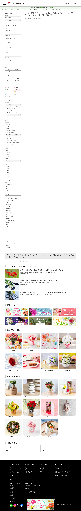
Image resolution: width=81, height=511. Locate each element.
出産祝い (8, 126)
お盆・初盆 (27, 475)
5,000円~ (9, 71)
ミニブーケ (7, 30)
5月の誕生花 (12, 491)
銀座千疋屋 (8, 204)
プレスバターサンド (10, 232)
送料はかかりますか (28, 488)
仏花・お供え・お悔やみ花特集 (61, 475)
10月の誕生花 (12, 498)
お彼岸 (8, 147)
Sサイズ (17, 78)
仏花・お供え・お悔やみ (29, 474)
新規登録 (67, 3)
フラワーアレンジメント (10, 25)
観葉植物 (7, 15)
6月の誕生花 (12, 492)
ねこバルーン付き (11, 116)
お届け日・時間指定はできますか (31, 490)
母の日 (7, 186)
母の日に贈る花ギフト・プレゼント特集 (62, 471)
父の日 (7, 188)
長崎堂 (7, 224)
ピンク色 (16, 87)
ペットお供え (10, 144)
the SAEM (8, 212)
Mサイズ (8, 80)
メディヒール (9, 241)
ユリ (6, 62)
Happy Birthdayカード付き (13, 106)
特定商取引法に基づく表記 (66, 504)
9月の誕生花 (12, 497)
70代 (8, 174)
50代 (8, 170)
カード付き (13, 104)
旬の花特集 (57, 468)
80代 (8, 176)
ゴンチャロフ (9, 210)
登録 (51, 7)
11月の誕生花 (12, 499)
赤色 (7, 87)
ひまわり (7, 57)
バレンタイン (9, 184)
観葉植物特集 (57, 476)
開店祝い (8, 128)
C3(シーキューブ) (10, 214)
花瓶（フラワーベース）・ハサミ (12, 17)
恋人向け (13, 161)
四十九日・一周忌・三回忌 (13, 142)
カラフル (16, 94)
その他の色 (8, 96)
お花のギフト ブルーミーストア (7, 9)
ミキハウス (8, 239)
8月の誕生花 (12, 495)
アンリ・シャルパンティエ (12, 198)
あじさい (7, 44)
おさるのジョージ (10, 200)
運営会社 (58, 504)
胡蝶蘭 (6, 52)
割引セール (57, 469)
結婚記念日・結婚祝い (11, 130)
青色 (7, 94)
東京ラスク (8, 222)
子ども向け (8, 152)
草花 (6, 50)
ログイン (75, 3)
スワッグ (7, 33)
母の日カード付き (11, 108)
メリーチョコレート (10, 243)
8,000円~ (17, 71)
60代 (8, 172)
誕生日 (26, 467)
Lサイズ (17, 80)
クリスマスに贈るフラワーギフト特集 (62, 467)
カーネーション (8, 47)
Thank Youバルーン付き (12, 112)
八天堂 (7, 226)
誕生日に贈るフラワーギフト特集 (61, 472)
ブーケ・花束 (16, 9)
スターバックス (9, 216)
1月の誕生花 (12, 485)
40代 (8, 168)
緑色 (7, 89)
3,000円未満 (8, 69)
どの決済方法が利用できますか (31, 491)
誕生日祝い (8, 124)
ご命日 (8, 136)
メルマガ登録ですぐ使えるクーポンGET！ (38, 7)
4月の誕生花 (12, 490)
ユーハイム (8, 249)
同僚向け (8, 158)
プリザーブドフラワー (10, 38)
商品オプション (8, 102)
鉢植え (6, 28)
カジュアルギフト (10, 132)
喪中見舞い (9, 138)
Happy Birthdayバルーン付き (14, 115)
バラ (6, 55)
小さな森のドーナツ (10, 220)
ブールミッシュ (9, 235)
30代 (8, 166)
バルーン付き (9, 110)
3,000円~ (17, 69)
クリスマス (8, 190)
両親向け (8, 154)
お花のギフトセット (9, 22)
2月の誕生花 (12, 487)
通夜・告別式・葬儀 (11, 140)
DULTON (8, 218)
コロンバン (8, 208)
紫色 (7, 92)
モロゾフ (8, 247)
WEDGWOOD (9, 202)
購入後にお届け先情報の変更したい (31, 492)
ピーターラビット (10, 230)
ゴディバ (8, 206)
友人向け (8, 156)
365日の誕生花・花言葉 (59, 474)
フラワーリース (8, 35)
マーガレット (8, 60)
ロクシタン (8, 237)
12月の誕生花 (12, 501)
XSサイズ (9, 78)
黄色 (15, 92)
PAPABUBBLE (9, 228)
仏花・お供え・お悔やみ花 (13, 134)
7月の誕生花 (12, 494)
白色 (15, 89)
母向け (7, 150)
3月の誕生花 (12, 488)
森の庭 (7, 245)
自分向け (8, 163)
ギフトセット (12, 471)
